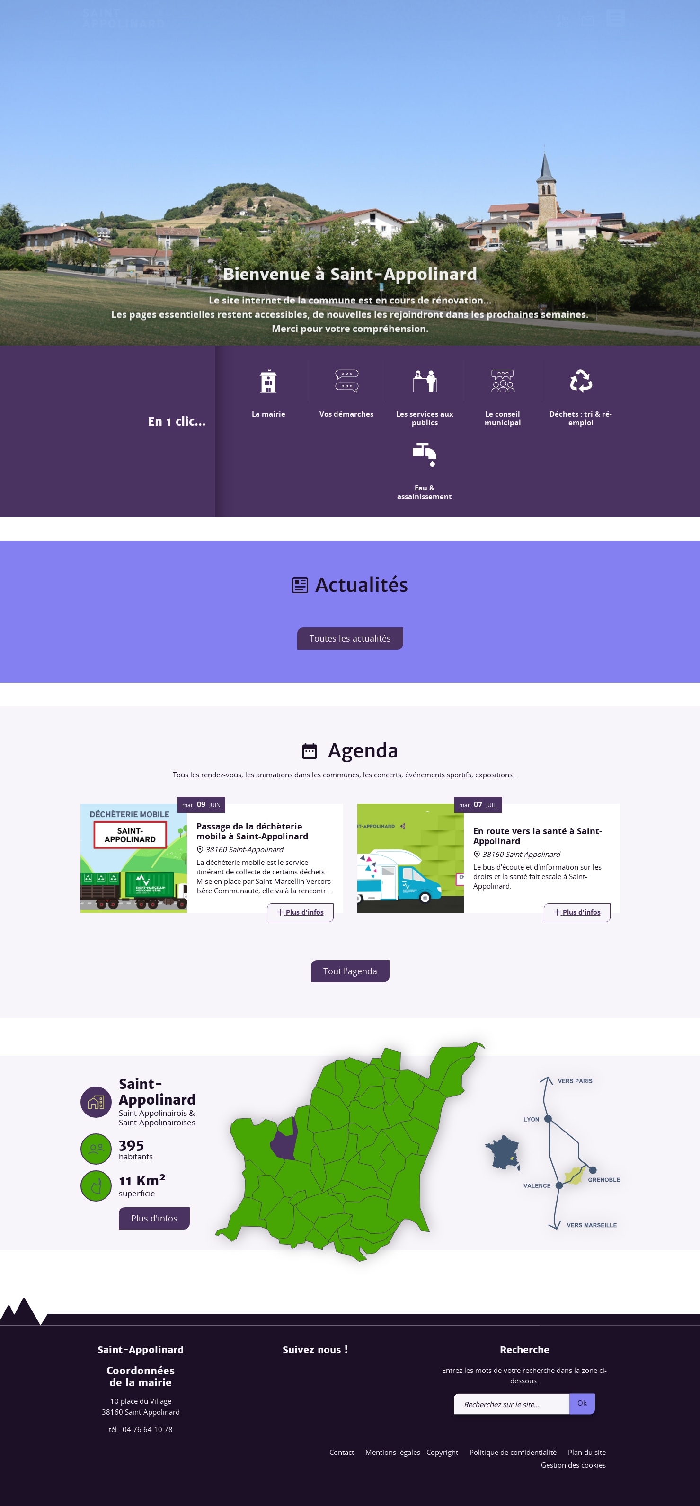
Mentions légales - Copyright (411, 1452)
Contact (341, 1452)
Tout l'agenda (350, 971)
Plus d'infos (154, 1218)
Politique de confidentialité (513, 1452)
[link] (588, 22)
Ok (582, 1403)
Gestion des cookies (573, 1465)
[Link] (300, 912)
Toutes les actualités (350, 638)
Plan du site (587, 1452)
